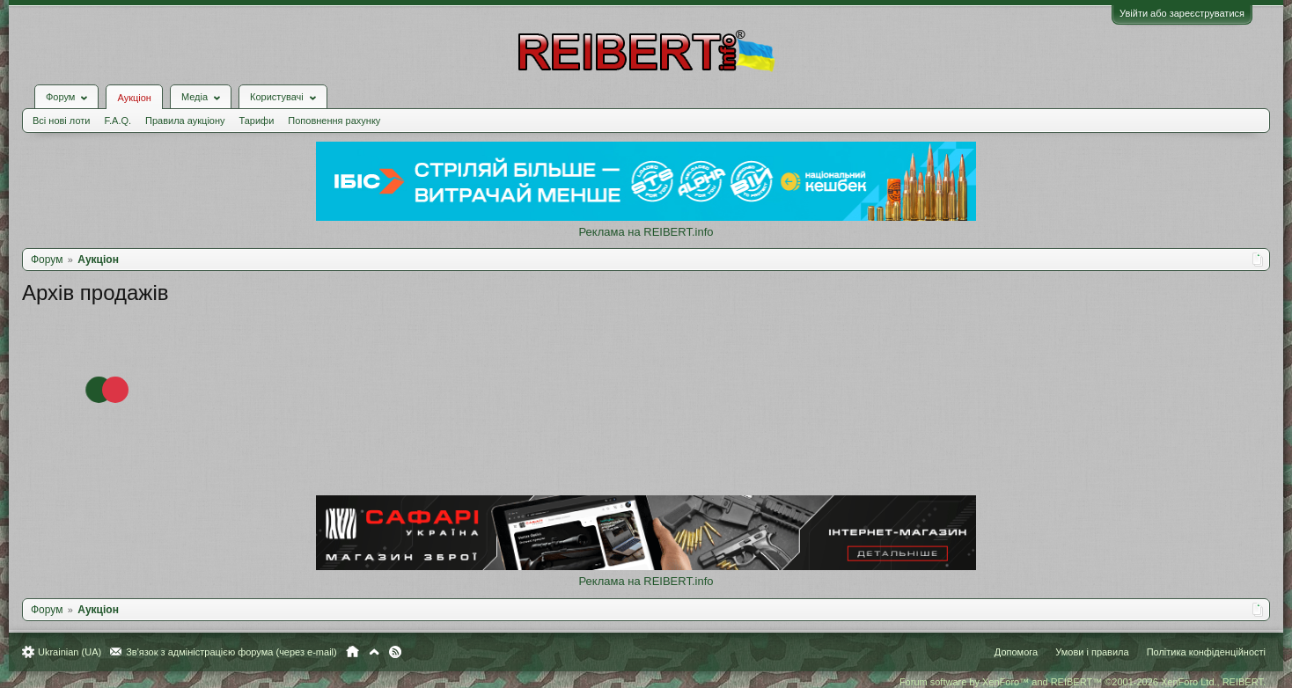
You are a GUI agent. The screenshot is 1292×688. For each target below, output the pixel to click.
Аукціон (133, 97)
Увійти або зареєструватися (1181, 13)
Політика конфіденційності (1206, 652)
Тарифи (257, 120)
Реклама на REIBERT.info (645, 231)
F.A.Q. (117, 120)
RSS (395, 652)
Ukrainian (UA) (69, 652)
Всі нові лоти (61, 120)
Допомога (1016, 652)
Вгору (374, 652)
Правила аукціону (184, 120)
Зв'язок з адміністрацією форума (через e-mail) (231, 652)
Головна (352, 652)
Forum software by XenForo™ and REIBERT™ (1082, 682)
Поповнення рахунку (334, 120)
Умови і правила (1091, 652)
